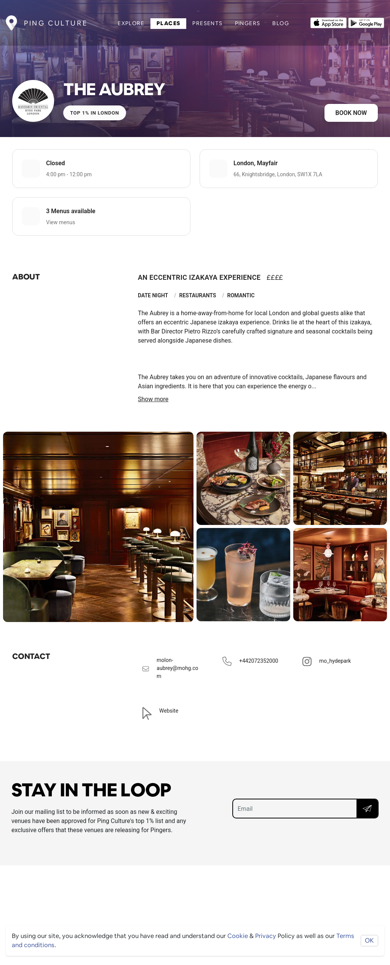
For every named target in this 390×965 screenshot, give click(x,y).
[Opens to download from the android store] (366, 22)
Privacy (265, 936)
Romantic (241, 295)
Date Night (153, 295)
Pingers (248, 23)
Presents (207, 23)
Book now (351, 112)
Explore (131, 23)
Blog (280, 23)
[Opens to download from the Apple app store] (328, 22)
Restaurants (197, 295)
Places (168, 23)
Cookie (237, 936)
